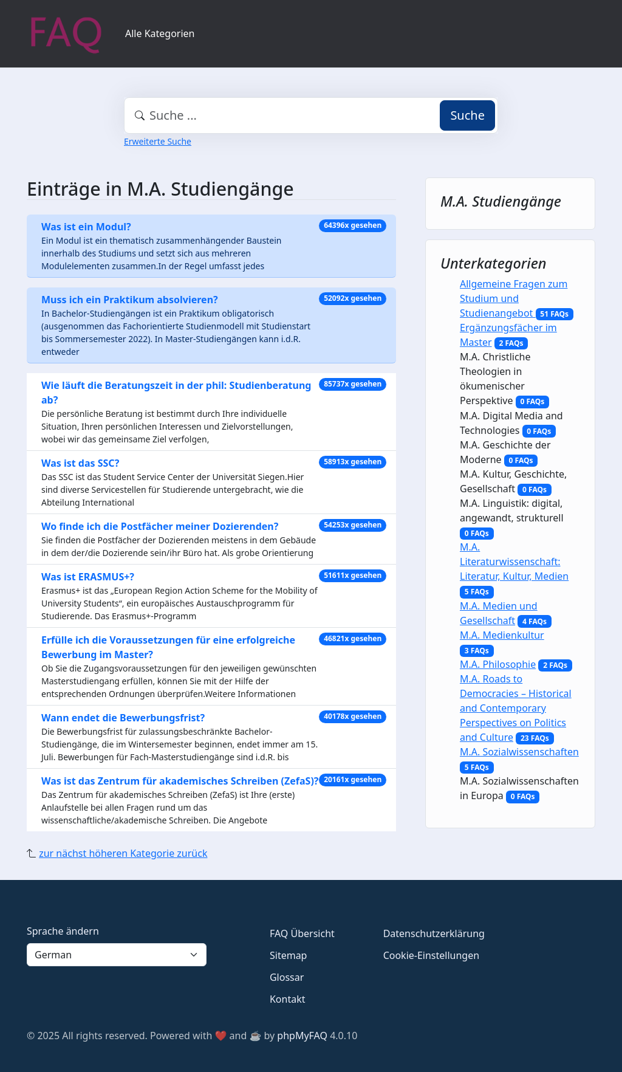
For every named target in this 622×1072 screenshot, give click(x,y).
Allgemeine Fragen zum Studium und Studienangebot (513, 298)
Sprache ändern (63, 931)
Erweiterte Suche (157, 141)
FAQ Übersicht (302, 933)
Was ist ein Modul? (86, 226)
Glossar (287, 977)
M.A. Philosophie (498, 664)
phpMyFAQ (302, 1035)
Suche (467, 115)
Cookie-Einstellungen (431, 955)
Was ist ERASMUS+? (87, 576)
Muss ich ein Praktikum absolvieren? (129, 299)
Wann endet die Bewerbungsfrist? (123, 717)
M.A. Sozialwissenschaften (519, 751)
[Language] (117, 954)
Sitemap (288, 955)
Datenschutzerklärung (434, 933)
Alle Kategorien (160, 33)
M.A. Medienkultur (502, 635)
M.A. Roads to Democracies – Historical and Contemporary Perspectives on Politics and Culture (516, 708)
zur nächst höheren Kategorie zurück (123, 853)
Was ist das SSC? (80, 463)
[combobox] (311, 115)
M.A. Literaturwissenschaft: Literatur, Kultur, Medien (514, 561)
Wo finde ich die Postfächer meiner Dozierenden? (159, 526)
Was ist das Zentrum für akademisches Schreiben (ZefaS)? (179, 781)
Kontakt (288, 999)
